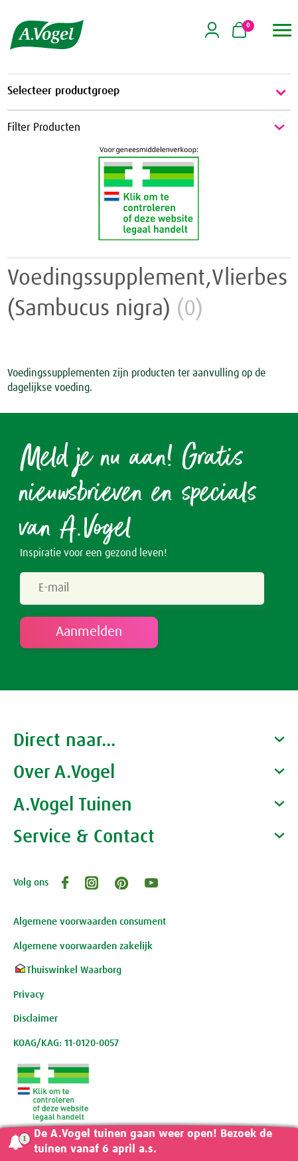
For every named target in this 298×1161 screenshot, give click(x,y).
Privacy (28, 995)
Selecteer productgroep (149, 92)
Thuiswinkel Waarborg (67, 970)
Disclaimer (35, 1019)
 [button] (282, 30)
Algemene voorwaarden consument (89, 922)
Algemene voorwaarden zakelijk (83, 946)
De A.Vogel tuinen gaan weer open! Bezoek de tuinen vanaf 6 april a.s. (153, 1141)
